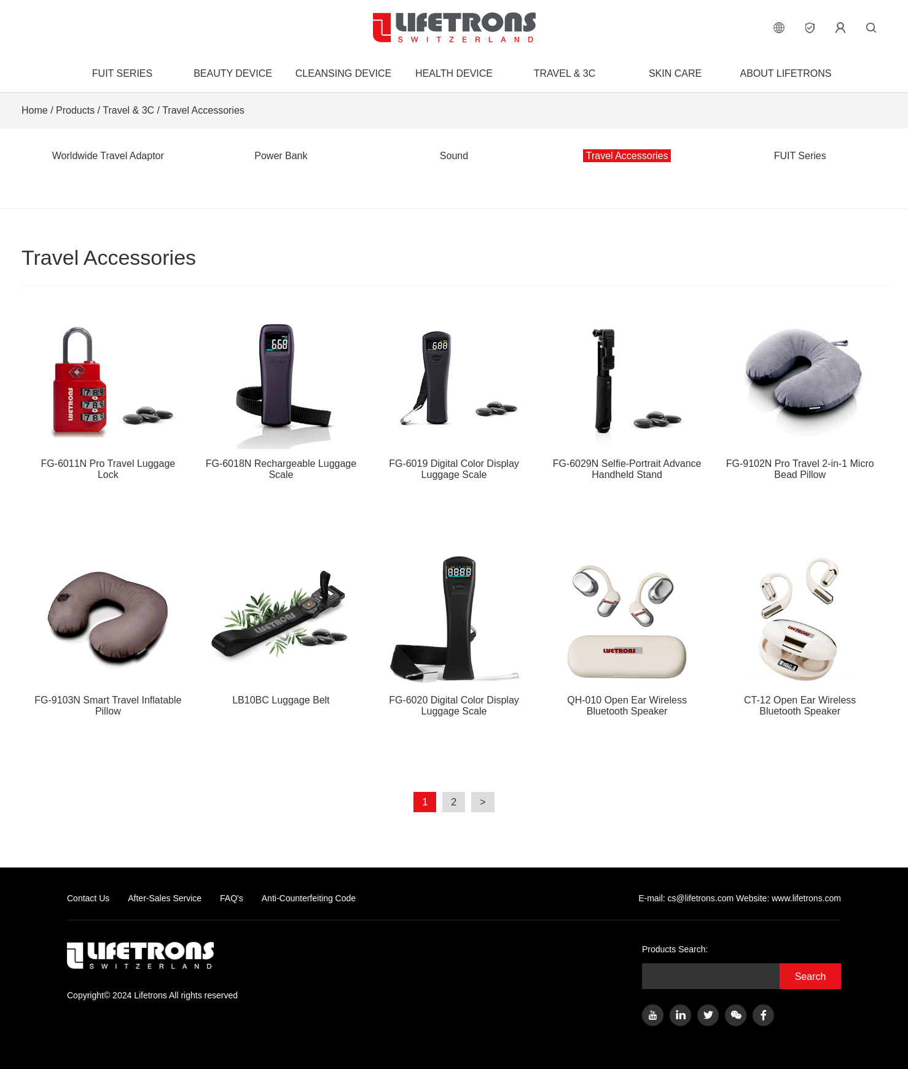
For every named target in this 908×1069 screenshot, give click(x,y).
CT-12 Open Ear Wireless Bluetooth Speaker (799, 633)
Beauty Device (233, 73)
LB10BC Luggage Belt (281, 627)
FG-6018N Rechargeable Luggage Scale (281, 396)
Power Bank (280, 156)
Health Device (454, 73)
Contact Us (88, 898)
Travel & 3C (564, 73)
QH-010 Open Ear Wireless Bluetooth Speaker (627, 633)
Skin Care (675, 73)
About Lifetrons (785, 73)
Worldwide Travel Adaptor (108, 156)
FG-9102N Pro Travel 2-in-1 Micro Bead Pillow (799, 396)
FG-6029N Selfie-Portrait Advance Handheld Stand (627, 396)
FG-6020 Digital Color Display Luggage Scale (454, 633)
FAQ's (231, 898)
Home (35, 110)
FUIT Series (122, 73)
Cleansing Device (343, 73)
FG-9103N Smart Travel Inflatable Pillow (108, 633)
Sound (454, 156)
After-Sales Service (165, 898)
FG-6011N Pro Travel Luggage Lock (108, 396)
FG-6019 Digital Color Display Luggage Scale (454, 396)
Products (75, 110)
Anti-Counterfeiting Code (309, 898)
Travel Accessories (203, 110)
